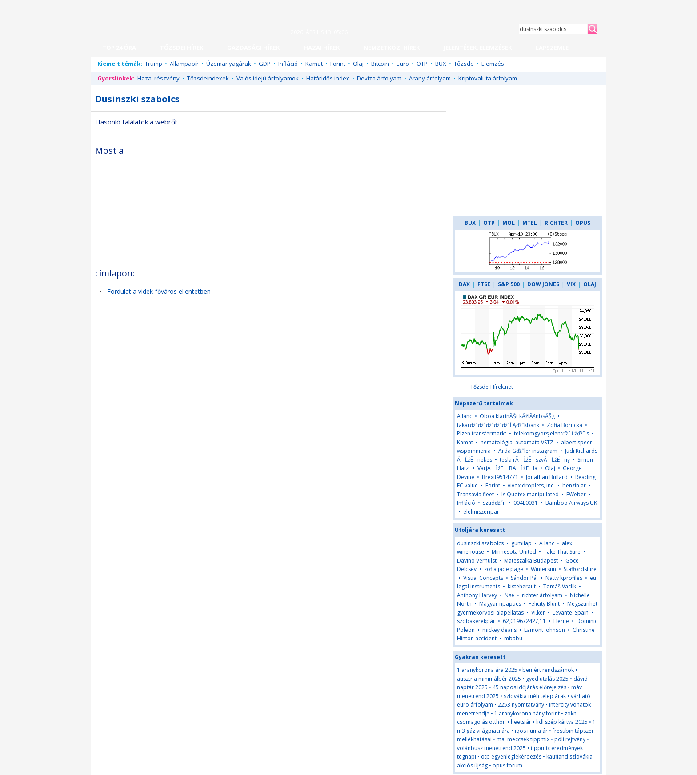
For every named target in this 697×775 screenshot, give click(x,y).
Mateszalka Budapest (531, 560)
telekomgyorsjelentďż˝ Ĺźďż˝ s (551, 433)
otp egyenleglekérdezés (511, 756)
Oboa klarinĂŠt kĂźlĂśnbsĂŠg (517, 416)
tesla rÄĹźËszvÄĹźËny (535, 459)
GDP (265, 64)
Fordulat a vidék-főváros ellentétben (159, 291)
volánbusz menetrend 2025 (491, 748)
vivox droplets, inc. (531, 485)
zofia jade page (503, 569)
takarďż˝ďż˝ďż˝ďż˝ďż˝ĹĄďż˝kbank (498, 425)
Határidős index (327, 78)
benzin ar (574, 485)
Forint (337, 64)
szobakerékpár (476, 621)
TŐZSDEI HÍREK (181, 48)
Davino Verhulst (477, 560)
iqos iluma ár (531, 731)
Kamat (314, 64)
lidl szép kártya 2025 (562, 722)
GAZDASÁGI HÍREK (253, 48)
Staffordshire (580, 569)
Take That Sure (562, 551)
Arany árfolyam (430, 78)
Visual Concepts (483, 578)
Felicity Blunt (544, 603)
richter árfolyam (542, 595)
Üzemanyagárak (228, 64)
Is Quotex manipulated (530, 494)
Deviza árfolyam (379, 78)
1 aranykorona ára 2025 (487, 670)
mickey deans (499, 630)
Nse (509, 595)
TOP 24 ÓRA (119, 48)
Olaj (358, 64)
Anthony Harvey (477, 595)
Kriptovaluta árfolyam (487, 78)
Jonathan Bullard (547, 477)
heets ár (521, 722)
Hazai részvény (158, 78)
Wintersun (543, 569)
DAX (464, 284)
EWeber (576, 494)
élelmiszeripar (481, 511)
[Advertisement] (365, 202)
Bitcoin (380, 64)
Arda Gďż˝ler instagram (527, 451)
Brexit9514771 (500, 477)
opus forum (507, 765)
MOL (508, 223)
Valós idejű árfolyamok (267, 78)
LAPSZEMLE (552, 48)
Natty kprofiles (563, 578)
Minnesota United (514, 551)
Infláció (288, 64)
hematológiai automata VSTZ (517, 442)
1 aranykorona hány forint (527, 713)
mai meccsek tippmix (523, 739)
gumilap (521, 543)
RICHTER (556, 223)
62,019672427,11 (524, 621)
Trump (153, 64)
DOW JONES (543, 284)
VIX (571, 284)
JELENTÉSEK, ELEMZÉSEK (478, 48)
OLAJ (589, 284)
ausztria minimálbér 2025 (489, 679)
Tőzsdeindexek (208, 78)
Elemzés (492, 64)
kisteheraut (522, 586)
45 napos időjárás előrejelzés (529, 687)
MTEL (529, 223)
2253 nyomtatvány (521, 704)
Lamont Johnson (544, 630)
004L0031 (525, 503)
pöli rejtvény (569, 739)
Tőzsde (464, 64)
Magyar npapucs (500, 603)
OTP (422, 64)
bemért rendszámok (548, 670)
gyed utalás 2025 (547, 679)
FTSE (483, 284)
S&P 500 (509, 284)
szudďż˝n (494, 503)
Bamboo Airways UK (571, 503)
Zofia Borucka (564, 425)
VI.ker (538, 612)
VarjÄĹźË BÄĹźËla (507, 468)
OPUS (582, 223)
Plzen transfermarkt (481, 433)
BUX (440, 64)
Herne (561, 621)
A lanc (464, 416)
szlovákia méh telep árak (535, 696)
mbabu (513, 638)
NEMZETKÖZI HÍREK (392, 48)
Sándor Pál (524, 578)
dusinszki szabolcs (480, 543)
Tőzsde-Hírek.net (491, 387)
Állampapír (184, 64)
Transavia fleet (475, 494)
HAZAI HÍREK (322, 48)
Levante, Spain (571, 612)
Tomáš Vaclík (559, 586)
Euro (403, 64)
